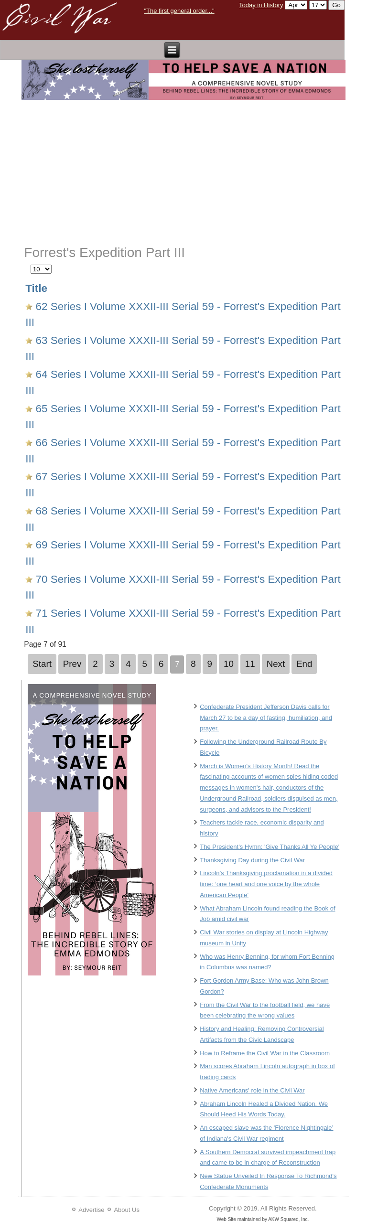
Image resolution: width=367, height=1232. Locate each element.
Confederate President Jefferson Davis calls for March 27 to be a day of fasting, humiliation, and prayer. (266, 717)
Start (42, 664)
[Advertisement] (184, 173)
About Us (126, 1209)
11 (250, 664)
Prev (72, 664)
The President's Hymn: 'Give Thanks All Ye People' (269, 846)
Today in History (261, 5)
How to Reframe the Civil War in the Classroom (265, 1053)
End (304, 664)
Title (36, 288)
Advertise (91, 1209)
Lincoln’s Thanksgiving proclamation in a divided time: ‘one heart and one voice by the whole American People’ (266, 884)
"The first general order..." (179, 10)
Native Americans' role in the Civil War (252, 1090)
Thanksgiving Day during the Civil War (252, 860)
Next (276, 664)
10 (229, 664)
